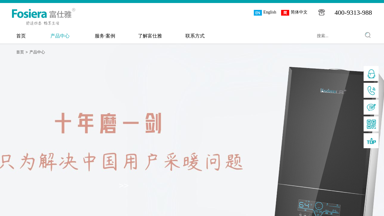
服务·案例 (105, 35)
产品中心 (60, 35)
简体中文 (294, 13)
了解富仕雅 (150, 35)
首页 (21, 35)
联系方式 (195, 35)
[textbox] (334, 36)
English (265, 13)
